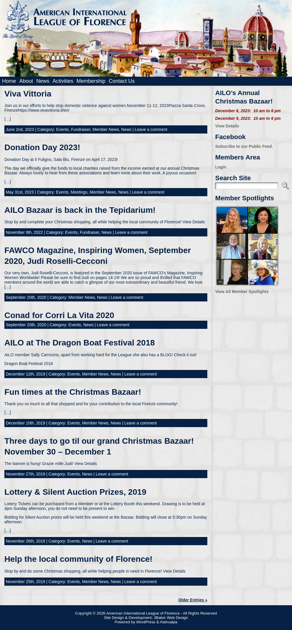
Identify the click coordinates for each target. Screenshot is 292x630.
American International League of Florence (143, 613)
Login (220, 167)
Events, (63, 129)
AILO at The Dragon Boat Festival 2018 (79, 342)
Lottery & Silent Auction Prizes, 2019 (75, 491)
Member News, (107, 129)
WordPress (145, 622)
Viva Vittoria (27, 93)
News (126, 129)
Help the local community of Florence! (78, 559)
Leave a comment (151, 129)
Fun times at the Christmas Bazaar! (72, 391)
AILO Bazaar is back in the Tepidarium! (80, 210)
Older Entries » (192, 600)
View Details (227, 126)
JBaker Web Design (171, 617)
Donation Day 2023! (42, 147)
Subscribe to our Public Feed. (244, 146)
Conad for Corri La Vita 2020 (59, 315)
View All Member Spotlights (242, 291)
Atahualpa (169, 622)
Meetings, (80, 192)
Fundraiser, (82, 129)
